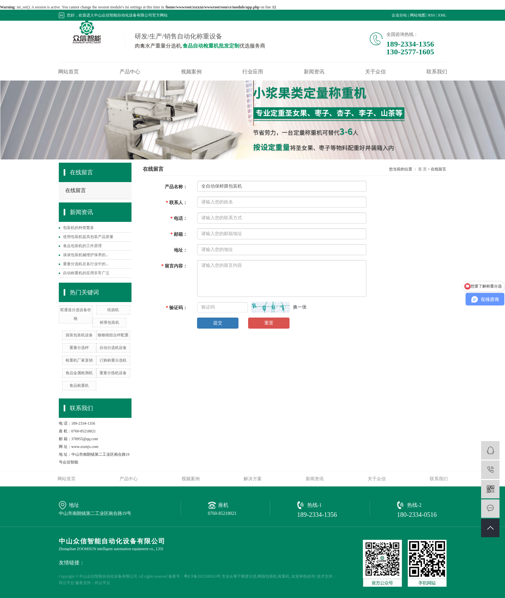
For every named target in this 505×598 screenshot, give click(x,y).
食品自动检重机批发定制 (211, 46)
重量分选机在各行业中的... (86, 264)
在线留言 (75, 190)
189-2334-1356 (317, 514)
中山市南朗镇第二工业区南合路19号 (95, 513)
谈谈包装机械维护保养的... (86, 255)
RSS (431, 15)
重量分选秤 (79, 347)
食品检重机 (79, 385)
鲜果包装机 (109, 322)
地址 (74, 505)
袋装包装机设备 (79, 335)
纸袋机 (113, 310)
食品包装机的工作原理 (82, 246)
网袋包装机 (267, 576)
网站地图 (418, 15)
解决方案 (253, 478)
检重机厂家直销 (79, 360)
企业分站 (399, 15)
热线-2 (414, 505)
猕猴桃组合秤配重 (113, 335)
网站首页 (68, 71)
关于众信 (375, 71)
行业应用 (252, 71)
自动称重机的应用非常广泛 (86, 273)
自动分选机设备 (113, 347)
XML (442, 15)
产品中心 (130, 71)
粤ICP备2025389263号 (202, 576)
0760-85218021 (222, 513)
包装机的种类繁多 (78, 227)
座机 (223, 505)
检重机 (283, 576)
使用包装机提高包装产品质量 (88, 236)
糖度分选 (249, 576)
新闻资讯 (314, 71)
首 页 (422, 169)
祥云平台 (66, 583)
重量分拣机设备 (113, 373)
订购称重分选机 (113, 360)
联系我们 (436, 71)
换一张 (300, 307)
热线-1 (314, 505)
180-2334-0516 (417, 514)
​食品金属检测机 (79, 373)
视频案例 (191, 71)
